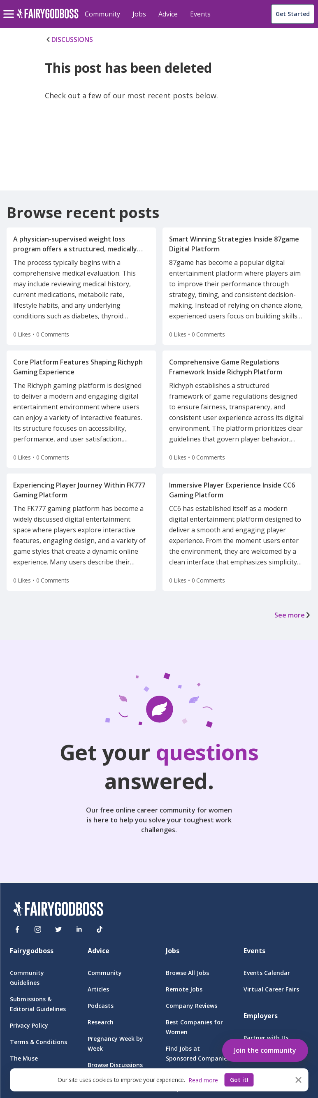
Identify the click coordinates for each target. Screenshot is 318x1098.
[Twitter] (58, 929)
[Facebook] (17, 929)
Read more (203, 1080)
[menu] (9, 7)
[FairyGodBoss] (58, 910)
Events (200, 14)
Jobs (139, 14)
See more (292, 615)
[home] (47, 18)
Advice (168, 14)
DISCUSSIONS (69, 39)
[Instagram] (38, 929)
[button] (265, 1048)
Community (102, 14)
